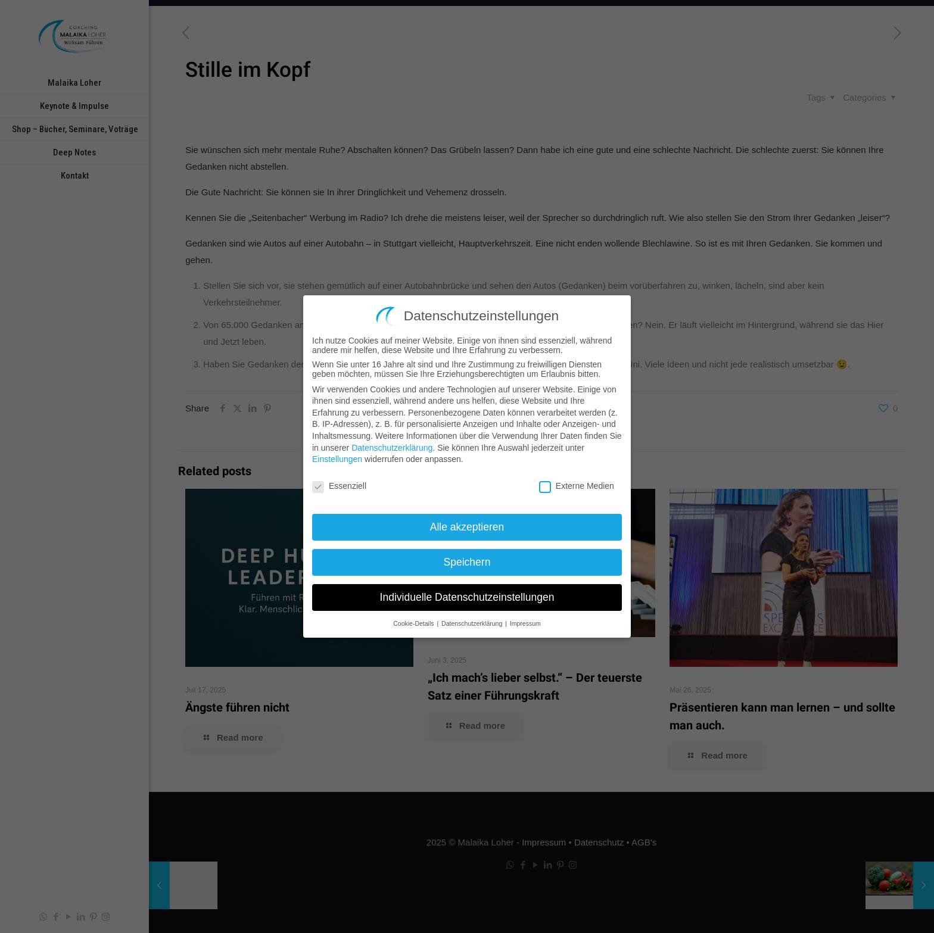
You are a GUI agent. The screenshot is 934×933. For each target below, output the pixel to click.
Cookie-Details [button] (414, 621)
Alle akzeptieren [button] (467, 525)
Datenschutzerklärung (391, 445)
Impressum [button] (525, 621)
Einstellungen (337, 457)
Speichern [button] (467, 560)
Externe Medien (576, 484)
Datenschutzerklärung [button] (472, 621)
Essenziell (339, 484)
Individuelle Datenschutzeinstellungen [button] (467, 595)
